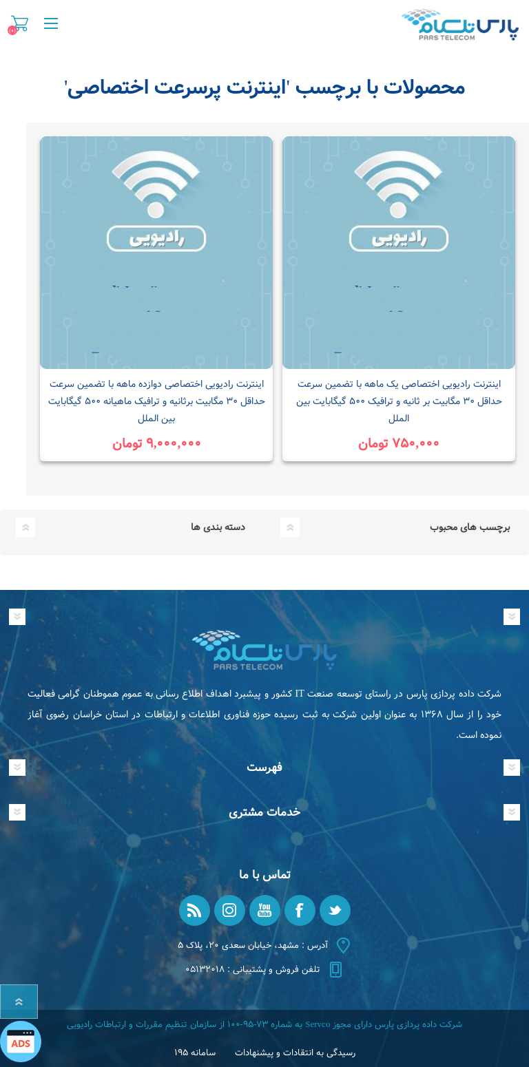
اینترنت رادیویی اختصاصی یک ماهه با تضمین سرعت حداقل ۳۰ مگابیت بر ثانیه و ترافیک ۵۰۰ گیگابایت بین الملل (399, 401)
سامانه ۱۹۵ (195, 1053)
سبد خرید (19, 23)
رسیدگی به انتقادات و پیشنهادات (295, 1053)
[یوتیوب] (264, 910)
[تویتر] (335, 910)
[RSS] (194, 910)
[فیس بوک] (299, 910)
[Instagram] (229, 910)
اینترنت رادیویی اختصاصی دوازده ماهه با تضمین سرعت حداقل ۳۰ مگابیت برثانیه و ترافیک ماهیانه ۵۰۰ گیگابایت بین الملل (156, 401)
